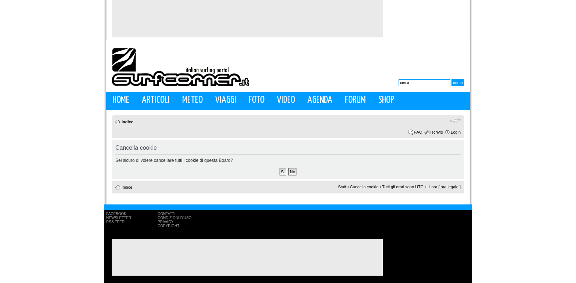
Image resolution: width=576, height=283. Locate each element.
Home (120, 100)
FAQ (418, 132)
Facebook (116, 214)
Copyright (168, 226)
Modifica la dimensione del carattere (455, 120)
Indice (127, 122)
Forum (355, 100)
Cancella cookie (364, 187)
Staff (342, 187)
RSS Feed (115, 222)
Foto (256, 100)
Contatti (167, 214)
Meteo (192, 100)
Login (456, 132)
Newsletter (118, 218)
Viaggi (225, 100)
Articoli (156, 100)
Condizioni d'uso (174, 218)
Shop (386, 100)
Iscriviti (436, 132)
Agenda (319, 100)
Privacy (165, 222)
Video (286, 100)
